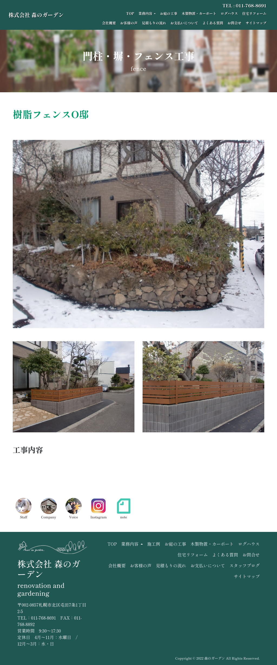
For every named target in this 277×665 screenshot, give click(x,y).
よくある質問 (212, 22)
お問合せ (234, 22)
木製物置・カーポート (199, 13)
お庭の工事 (168, 13)
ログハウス (229, 13)
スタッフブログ (244, 565)
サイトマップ (256, 22)
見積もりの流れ (154, 22)
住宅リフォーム (254, 13)
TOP (130, 13)
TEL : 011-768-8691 (244, 5)
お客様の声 (128, 22)
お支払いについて (184, 22)
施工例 (153, 544)
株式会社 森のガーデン (36, 15)
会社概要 (109, 22)
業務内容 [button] (145, 13)
